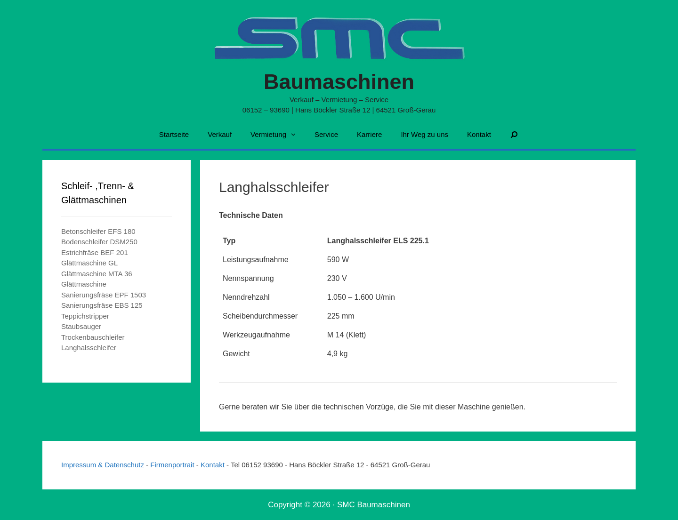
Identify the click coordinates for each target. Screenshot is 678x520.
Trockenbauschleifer (93, 337)
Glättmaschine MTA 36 (96, 274)
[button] (295, 134)
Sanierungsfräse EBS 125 (102, 305)
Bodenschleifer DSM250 (99, 242)
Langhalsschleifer (88, 348)
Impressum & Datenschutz (103, 465)
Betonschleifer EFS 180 (98, 231)
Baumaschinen (339, 82)
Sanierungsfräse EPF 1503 (103, 295)
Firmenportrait (173, 465)
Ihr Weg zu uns (424, 134)
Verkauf (220, 134)
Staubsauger (81, 326)
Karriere (369, 134)
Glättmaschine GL (89, 263)
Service (326, 134)
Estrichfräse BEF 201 (94, 252)
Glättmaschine (83, 284)
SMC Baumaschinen (373, 504)
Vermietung (277, 134)
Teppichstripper (85, 316)
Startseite (174, 134)
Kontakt (479, 134)
